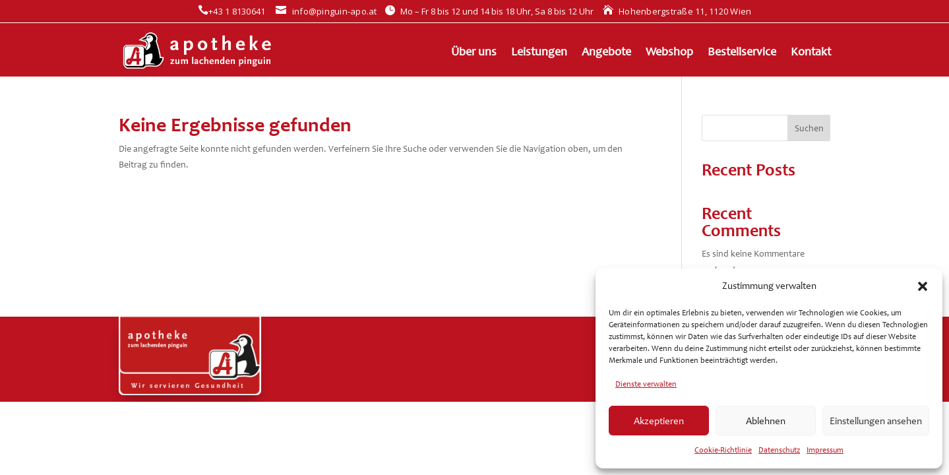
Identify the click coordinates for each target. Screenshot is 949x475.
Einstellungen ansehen (876, 421)
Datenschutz (779, 450)
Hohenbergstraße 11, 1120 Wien (677, 11)
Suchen (809, 128)
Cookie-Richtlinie (723, 450)
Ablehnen (765, 421)
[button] (922, 286)
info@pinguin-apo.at (326, 11)
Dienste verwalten (646, 384)
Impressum (825, 450)
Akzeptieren (659, 421)
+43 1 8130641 (232, 11)
